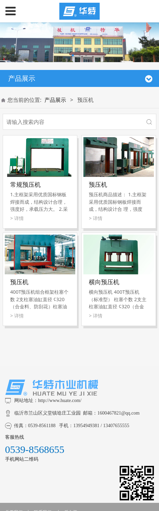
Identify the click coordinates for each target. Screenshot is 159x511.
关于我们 (14, 484)
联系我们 (43, 484)
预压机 (98, 184)
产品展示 (55, 100)
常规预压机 (25, 184)
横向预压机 (104, 282)
